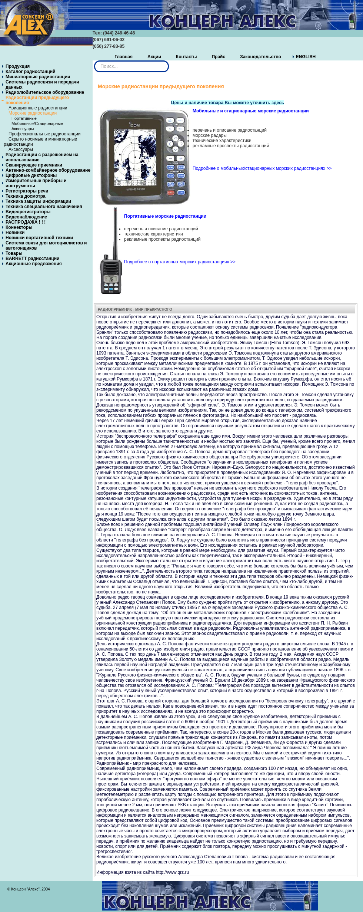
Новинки (15, 232)
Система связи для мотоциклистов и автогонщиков (46, 245)
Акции (154, 56)
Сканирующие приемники (34, 165)
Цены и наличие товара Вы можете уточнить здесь (227, 102)
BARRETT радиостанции (32, 258)
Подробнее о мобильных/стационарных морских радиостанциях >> (262, 168)
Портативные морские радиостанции (165, 216)
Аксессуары (22, 128)
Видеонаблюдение (26, 217)
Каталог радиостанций (31, 71)
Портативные (24, 118)
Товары (14, 253)
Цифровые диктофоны (31, 175)
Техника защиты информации (38, 201)
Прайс (218, 56)
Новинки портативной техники (39, 237)
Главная (123, 56)
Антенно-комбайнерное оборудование (48, 170)
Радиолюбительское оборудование (45, 92)
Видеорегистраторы (28, 211)
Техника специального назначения (44, 206)
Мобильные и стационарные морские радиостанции (251, 110)
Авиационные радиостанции (38, 108)
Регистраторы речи (27, 191)
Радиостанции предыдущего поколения (37, 100)
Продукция (18, 66)
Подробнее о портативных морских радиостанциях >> (180, 261)
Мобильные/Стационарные (37, 123)
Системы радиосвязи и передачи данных (42, 84)
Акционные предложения (34, 263)
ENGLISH (306, 56)
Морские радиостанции (33, 113)
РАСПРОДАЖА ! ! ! (26, 222)
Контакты (186, 56)
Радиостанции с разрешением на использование (42, 157)
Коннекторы (19, 227)
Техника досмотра (26, 196)
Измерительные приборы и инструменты (36, 183)
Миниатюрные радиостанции (38, 76)
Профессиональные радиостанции (44, 133)
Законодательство (260, 56)
